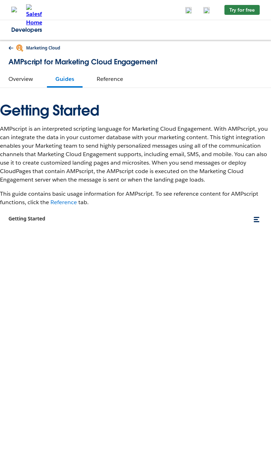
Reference (63, 202)
